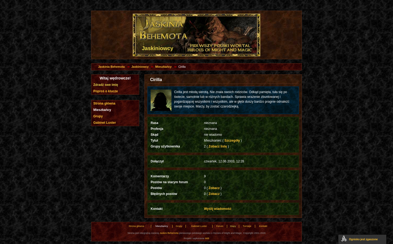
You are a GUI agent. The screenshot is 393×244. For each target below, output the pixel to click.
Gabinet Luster (104, 123)
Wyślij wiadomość (217, 209)
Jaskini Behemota (168, 233)
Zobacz (214, 188)
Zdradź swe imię (105, 85)
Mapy (233, 226)
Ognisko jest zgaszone (363, 239)
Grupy (98, 116)
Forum (219, 226)
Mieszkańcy (163, 66)
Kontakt (263, 226)
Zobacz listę (218, 146)
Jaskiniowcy (140, 66)
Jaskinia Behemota (111, 66)
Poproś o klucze (105, 91)
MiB (207, 238)
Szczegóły (232, 140)
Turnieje (247, 226)
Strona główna (104, 103)
